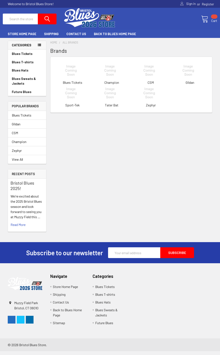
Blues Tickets (22, 57)
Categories (21, 49)
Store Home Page (22, 37)
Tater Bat (111, 109)
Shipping (51, 37)
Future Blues (21, 95)
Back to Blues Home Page (115, 37)
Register (208, 4)
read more (18, 228)
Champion (19, 145)
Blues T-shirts (23, 66)
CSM (15, 136)
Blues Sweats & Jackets (24, 84)
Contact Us (76, 37)
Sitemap (59, 327)
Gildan (16, 128)
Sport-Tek (72, 109)
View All (17, 163)
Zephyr (17, 154)
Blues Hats (20, 74)
